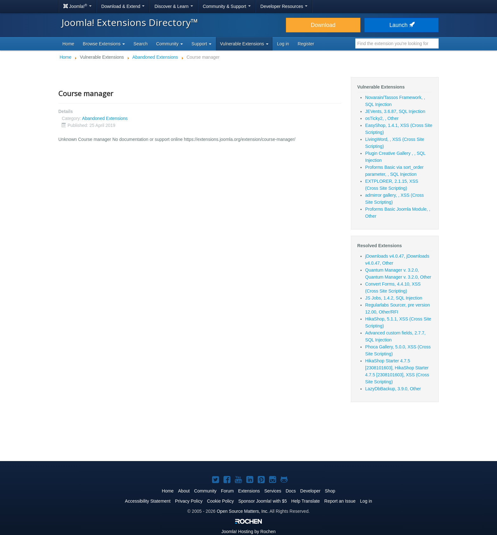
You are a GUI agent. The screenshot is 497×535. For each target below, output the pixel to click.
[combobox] (397, 43)
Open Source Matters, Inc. (242, 511)
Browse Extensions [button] (104, 43)
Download (323, 25)
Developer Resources (284, 6)
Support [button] (201, 43)
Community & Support (227, 6)
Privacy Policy (189, 501)
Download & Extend (123, 6)
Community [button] (169, 43)
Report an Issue (340, 501)
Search (140, 43)
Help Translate (305, 501)
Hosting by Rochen (248, 531)
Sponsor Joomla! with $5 (262, 501)
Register (306, 43)
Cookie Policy (220, 501)
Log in (283, 43)
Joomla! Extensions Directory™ (129, 22)
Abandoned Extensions (105, 118)
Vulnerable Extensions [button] (244, 43)
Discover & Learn (173, 6)
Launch (401, 25)
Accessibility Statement (148, 501)
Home (68, 43)
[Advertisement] (248, 435)
